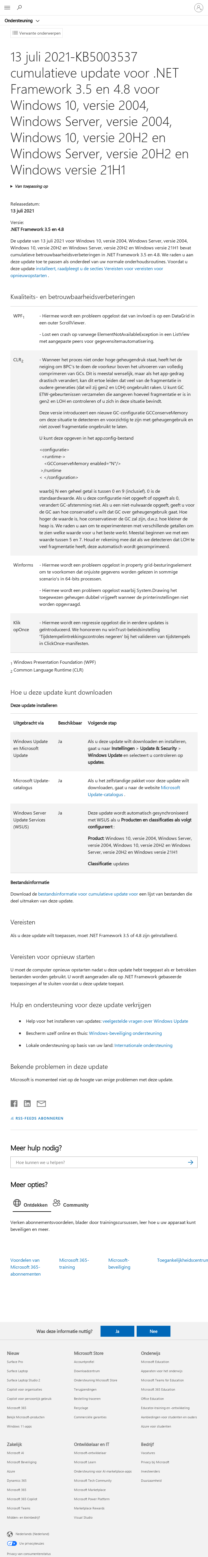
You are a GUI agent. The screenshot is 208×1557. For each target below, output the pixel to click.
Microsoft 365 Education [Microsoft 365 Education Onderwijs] (158, 1389)
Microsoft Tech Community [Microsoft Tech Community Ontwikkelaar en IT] (93, 1480)
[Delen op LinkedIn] (24, 1102)
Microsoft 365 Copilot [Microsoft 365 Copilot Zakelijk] (22, 1499)
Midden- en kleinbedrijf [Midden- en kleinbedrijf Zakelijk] (23, 1517)
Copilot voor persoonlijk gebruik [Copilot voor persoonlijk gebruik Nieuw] (29, 1398)
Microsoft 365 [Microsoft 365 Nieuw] (16, 1408)
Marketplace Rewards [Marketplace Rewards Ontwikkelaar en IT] (89, 1508)
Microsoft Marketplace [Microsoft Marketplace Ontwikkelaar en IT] (90, 1490)
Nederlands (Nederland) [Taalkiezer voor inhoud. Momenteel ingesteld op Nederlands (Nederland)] (32, 1534)
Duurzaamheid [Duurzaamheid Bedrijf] (151, 1480)
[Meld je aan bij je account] (199, 8)
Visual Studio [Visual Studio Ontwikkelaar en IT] (83, 1517)
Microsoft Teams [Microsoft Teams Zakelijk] (18, 1508)
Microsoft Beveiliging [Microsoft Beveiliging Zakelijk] (21, 1462)
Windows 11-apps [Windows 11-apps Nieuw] (19, 1426)
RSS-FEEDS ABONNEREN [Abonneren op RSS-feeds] (40, 1118)
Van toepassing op (31, 186)
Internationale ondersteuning (143, 1045)
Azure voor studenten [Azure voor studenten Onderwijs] (156, 1426)
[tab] (32, 1204)
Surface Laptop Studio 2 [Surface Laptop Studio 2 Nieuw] (23, 1380)
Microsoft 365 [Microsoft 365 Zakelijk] (16, 1490)
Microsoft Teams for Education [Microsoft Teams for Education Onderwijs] (162, 1380)
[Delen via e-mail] (38, 1102)
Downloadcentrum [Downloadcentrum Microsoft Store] (87, 1371)
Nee (153, 1331)
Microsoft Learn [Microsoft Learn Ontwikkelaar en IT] (85, 1462)
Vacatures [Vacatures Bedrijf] (148, 1453)
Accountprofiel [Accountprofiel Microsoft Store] (84, 1361)
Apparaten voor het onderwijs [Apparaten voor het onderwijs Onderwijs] (162, 1371)
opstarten (37, 275)
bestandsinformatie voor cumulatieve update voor (88, 894)
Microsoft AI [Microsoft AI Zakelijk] (15, 1453)
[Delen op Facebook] (14, 1102)
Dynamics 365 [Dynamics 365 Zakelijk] (17, 1480)
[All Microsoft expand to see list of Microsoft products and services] (7, 8)
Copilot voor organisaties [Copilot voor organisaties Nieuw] (24, 1389)
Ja (117, 1331)
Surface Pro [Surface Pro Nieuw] (15, 1361)
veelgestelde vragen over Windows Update (145, 1021)
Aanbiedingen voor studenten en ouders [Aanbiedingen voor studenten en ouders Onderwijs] (169, 1417)
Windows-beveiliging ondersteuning (125, 1033)
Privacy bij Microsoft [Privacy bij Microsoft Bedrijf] (155, 1462)
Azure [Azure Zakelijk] (11, 1471)
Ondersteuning (19, 20)
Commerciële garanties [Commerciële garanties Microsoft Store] (90, 1417)
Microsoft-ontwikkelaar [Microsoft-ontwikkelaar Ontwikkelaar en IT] (90, 1453)
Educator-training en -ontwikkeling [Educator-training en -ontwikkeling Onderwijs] (165, 1408)
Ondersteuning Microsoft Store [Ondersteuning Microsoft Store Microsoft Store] (95, 1380)
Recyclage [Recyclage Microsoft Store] (81, 1408)
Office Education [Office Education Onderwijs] (152, 1398)
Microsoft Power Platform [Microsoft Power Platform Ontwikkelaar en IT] (91, 1499)
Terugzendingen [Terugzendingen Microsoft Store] (85, 1389)
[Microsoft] (103, 4)
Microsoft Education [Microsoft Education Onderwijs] (155, 1361)
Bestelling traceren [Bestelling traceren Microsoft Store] (87, 1398)
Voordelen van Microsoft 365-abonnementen (25, 1267)
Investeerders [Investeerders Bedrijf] (150, 1471)
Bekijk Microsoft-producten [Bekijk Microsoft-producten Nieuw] (25, 1417)
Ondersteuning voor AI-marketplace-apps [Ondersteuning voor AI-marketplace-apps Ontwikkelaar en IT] (103, 1471)
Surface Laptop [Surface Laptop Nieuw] (17, 1371)
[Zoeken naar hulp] (20, 7)
